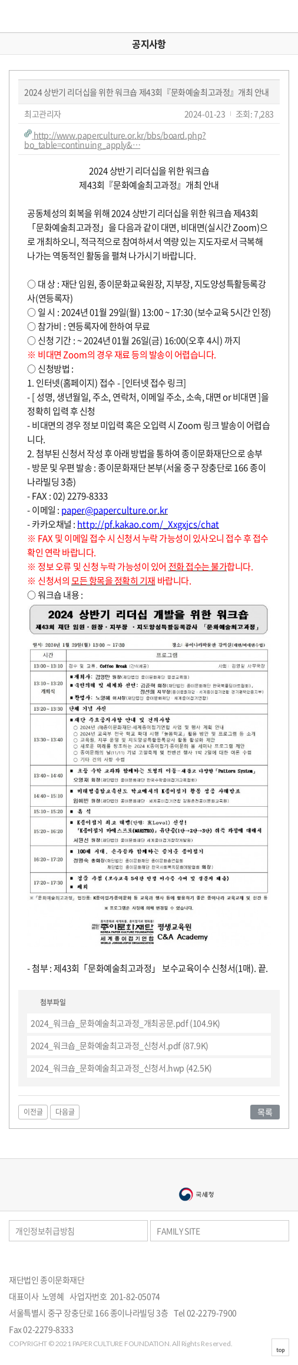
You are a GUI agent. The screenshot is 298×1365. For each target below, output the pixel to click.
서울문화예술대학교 (101, 1194)
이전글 (33, 1111)
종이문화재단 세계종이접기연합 (45, 16)
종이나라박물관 (196, 1175)
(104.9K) (125, 1023)
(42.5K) (121, 1068)
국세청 (196, 1194)
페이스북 (270, 1259)
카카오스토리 (286, 1259)
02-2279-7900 (212, 1312)
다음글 (65, 1111)
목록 (264, 1112)
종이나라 (101, 1175)
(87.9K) (119, 1045)
